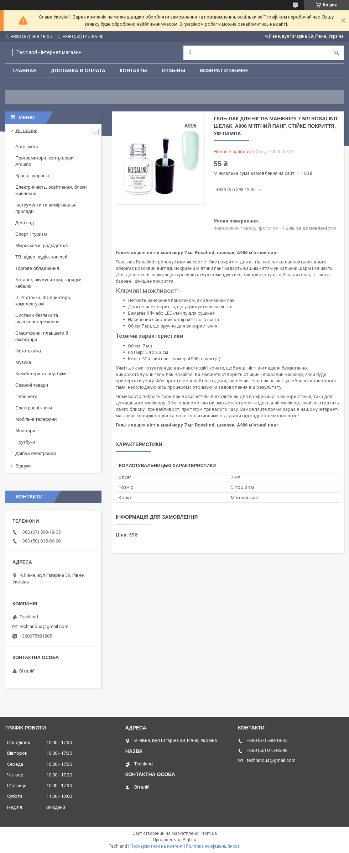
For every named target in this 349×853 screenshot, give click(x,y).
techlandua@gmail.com (44, 626)
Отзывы (173, 70)
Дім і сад (24, 222)
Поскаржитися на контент (156, 846)
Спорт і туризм (31, 234)
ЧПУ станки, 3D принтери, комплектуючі (43, 301)
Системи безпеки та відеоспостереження (37, 318)
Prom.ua (208, 833)
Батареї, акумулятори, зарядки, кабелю (49, 283)
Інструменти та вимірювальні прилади (46, 208)
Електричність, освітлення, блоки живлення (51, 190)
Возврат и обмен (223, 70)
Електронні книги (33, 407)
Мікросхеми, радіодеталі (41, 245)
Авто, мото (26, 146)
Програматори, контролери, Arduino (45, 161)
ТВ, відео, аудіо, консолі (41, 257)
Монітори (25, 430)
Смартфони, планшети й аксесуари (41, 336)
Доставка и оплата (78, 70)
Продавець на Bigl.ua (174, 839)
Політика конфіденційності (213, 846)
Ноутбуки (25, 442)
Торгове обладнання (37, 268)
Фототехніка (28, 351)
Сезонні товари (31, 385)
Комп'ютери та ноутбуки (41, 373)
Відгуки (23, 466)
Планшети (26, 396)
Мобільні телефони (36, 419)
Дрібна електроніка (36, 453)
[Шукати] (336, 53)
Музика (23, 362)
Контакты (133, 70)
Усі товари (26, 130)
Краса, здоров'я (32, 175)
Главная (24, 70)
